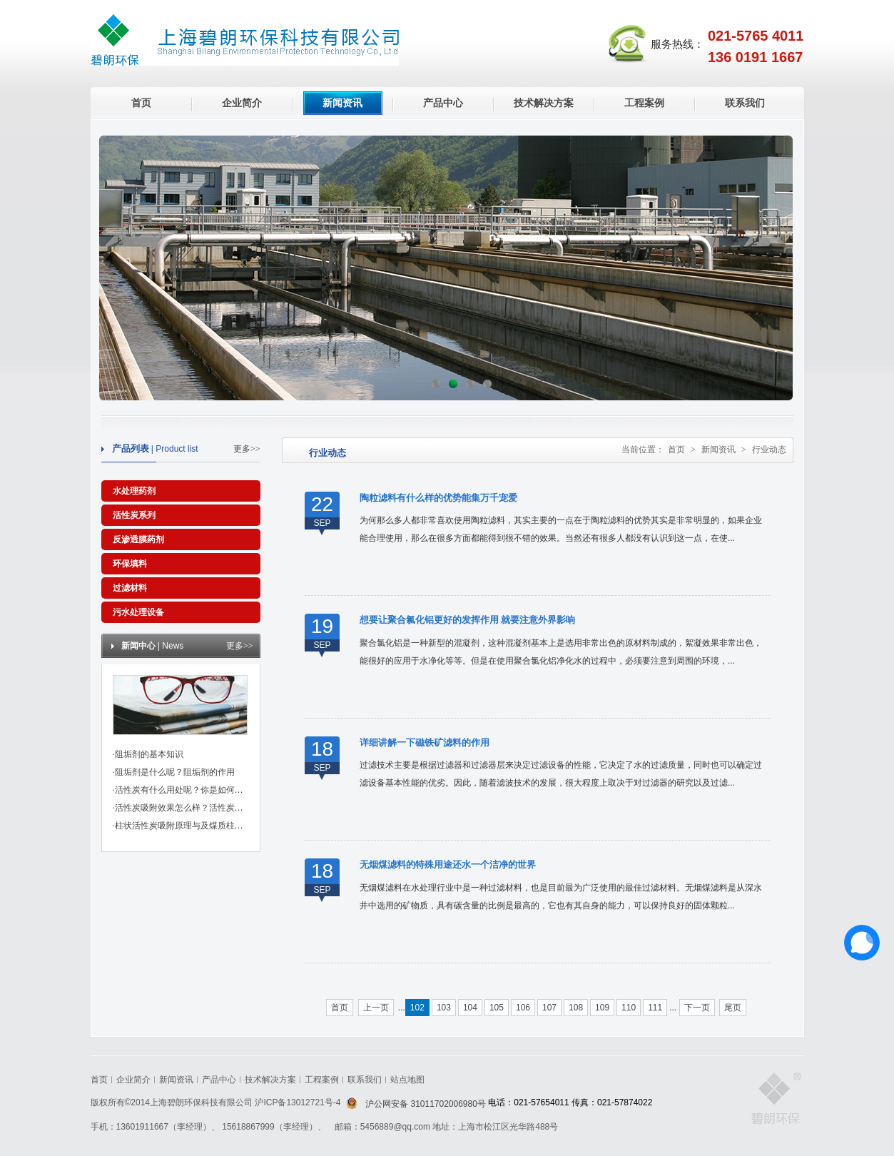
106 (523, 1008)
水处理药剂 (134, 491)
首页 (141, 102)
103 (444, 1008)
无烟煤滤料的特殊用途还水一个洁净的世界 (448, 864)
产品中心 (443, 102)
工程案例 (644, 102)
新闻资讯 (342, 102)
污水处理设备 (138, 612)
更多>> (246, 449)
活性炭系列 (134, 515)
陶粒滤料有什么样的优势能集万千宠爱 (438, 497)
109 (602, 1008)
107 (549, 1008)
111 (655, 1008)
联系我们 (745, 102)
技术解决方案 (544, 102)
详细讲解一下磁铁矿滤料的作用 (424, 742)
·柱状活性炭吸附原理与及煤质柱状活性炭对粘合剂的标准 (221, 826)
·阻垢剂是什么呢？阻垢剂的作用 (174, 772)
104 (470, 1008)
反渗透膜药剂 (138, 539)
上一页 (376, 1008)
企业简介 (242, 102)
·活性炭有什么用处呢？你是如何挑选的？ (191, 790)
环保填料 (130, 564)
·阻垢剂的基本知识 (148, 754)
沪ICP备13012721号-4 (298, 1102)
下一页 (697, 1008)
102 (417, 1008)
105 (496, 1008)
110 (628, 1008)
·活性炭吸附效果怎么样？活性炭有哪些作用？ (199, 808)
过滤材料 (130, 588)
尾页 (732, 1008)
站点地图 (407, 1080)
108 (576, 1008)
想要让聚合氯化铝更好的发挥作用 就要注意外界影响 (467, 619)
